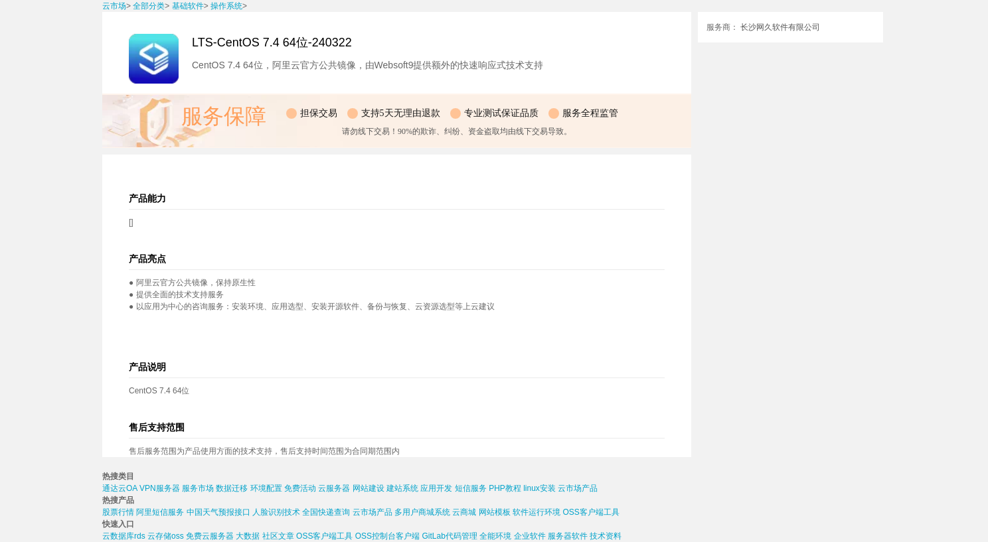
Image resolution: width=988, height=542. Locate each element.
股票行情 (118, 512)
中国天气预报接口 (218, 512)
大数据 (248, 536)
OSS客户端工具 (590, 512)
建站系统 (402, 488)
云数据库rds (123, 536)
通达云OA (119, 488)
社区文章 (278, 536)
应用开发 (436, 488)
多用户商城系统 (422, 512)
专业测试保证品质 (501, 113)
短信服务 (471, 488)
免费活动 (300, 488)
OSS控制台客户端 (387, 536)
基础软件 (188, 6)
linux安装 (539, 488)
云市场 (114, 6)
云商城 (464, 512)
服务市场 (198, 488)
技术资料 (605, 536)
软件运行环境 (536, 512)
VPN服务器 (159, 488)
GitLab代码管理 (449, 536)
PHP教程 (505, 488)
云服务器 (334, 488)
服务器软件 (568, 536)
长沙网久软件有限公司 (780, 27)
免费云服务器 (210, 536)
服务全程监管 (590, 113)
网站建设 (368, 488)
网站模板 (495, 512)
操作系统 (226, 6)
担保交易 (318, 113)
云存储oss (165, 536)
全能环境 (495, 536)
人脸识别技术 (276, 512)
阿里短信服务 (160, 512)
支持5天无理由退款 (400, 113)
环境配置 (266, 488)
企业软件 (530, 536)
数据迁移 (232, 488)
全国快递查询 (326, 512)
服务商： (722, 27)
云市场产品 (578, 488)
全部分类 (149, 6)
